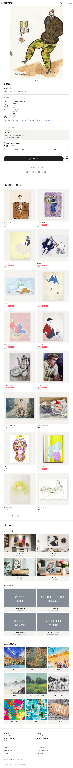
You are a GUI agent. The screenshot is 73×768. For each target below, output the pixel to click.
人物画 (7, 121)
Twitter (13, 760)
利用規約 (6, 747)
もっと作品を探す (11, 515)
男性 (32, 121)
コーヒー (40, 121)
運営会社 (6, 753)
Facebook (19, 760)
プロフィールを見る (20, 149)
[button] (35, 80)
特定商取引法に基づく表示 (10, 750)
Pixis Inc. (14, 764)
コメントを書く (53, 149)
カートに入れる (33, 158)
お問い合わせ (39, 753)
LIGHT (24, 121)
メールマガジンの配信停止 (42, 750)
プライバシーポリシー (41, 747)
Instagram (7, 760)
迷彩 (48, 121)
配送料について (23, 91)
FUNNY (16, 121)
